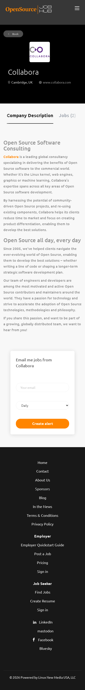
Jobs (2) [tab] (67, 115)
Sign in (42, 571)
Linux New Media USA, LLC (57, 677)
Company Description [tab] (30, 115)
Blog (42, 497)
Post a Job (42, 553)
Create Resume (42, 601)
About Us (42, 480)
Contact (42, 471)
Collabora (11, 156)
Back (15, 34)
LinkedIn (46, 622)
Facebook (45, 639)
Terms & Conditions (42, 515)
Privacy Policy (42, 524)
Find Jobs (42, 592)
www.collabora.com (57, 82)
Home (42, 462)
